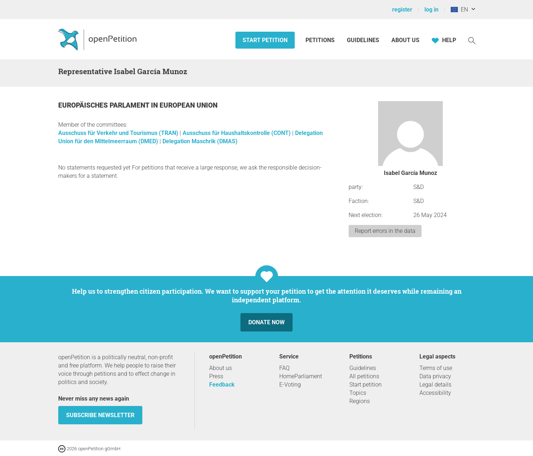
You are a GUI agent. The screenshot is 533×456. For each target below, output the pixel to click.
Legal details (435, 384)
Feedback (222, 384)
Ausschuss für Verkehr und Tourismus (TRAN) (119, 133)
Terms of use (435, 368)
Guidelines (363, 40)
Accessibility (435, 392)
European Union (188, 105)
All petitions (364, 376)
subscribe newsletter (100, 415)
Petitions (320, 40)
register (402, 9)
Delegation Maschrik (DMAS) (200, 141)
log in (431, 9)
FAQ (284, 368)
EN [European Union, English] (459, 9)
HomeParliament (300, 376)
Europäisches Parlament (104, 105)
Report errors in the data (385, 230)
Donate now (266, 322)
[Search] (471, 40)
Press (216, 376)
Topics (357, 392)
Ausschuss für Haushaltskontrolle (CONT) (237, 133)
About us (405, 40)
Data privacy (435, 376)
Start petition (265, 40)
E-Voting (290, 384)
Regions (359, 401)
